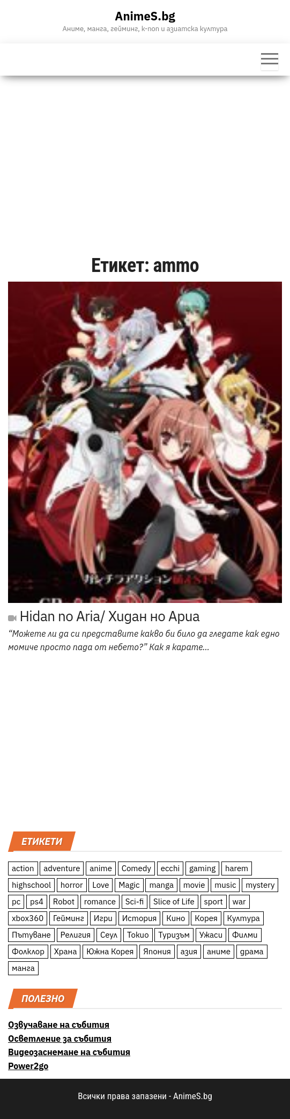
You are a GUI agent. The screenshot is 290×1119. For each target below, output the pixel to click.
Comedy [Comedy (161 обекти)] (136, 868)
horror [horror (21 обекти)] (72, 885)
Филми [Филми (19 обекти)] (245, 935)
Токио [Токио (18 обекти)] (138, 935)
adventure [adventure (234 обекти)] (61, 868)
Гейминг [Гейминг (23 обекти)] (68, 918)
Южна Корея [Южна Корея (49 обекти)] (109, 951)
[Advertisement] (145, 156)
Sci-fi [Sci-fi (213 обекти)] (134, 901)
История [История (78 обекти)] (139, 918)
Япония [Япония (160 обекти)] (157, 951)
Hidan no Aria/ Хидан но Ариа (103, 616)
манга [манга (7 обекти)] (23, 968)
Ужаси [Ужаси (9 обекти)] (211, 935)
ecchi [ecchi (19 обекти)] (170, 868)
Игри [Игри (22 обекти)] (103, 918)
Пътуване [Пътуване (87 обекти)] (31, 935)
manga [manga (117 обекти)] (161, 885)
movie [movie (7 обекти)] (194, 885)
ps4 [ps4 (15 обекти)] (36, 901)
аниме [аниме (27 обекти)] (218, 951)
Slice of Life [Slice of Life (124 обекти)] (174, 901)
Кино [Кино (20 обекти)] (175, 918)
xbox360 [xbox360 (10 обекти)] (27, 918)
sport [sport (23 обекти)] (213, 901)
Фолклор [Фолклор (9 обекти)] (28, 951)
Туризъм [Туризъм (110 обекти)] (174, 935)
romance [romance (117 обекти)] (100, 901)
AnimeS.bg (145, 16)
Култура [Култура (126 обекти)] (243, 918)
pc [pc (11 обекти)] (16, 901)
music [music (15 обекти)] (225, 885)
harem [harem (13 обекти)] (236, 868)
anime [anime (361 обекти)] (101, 868)
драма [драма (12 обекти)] (252, 951)
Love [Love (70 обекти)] (100, 885)
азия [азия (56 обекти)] (189, 951)
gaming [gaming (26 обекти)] (202, 868)
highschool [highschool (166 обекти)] (31, 885)
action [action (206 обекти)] (23, 868)
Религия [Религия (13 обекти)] (76, 935)
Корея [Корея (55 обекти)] (206, 918)
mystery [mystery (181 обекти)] (260, 885)
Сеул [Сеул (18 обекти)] (108, 935)
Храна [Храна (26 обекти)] (65, 951)
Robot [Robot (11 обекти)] (64, 901)
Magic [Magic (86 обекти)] (128, 885)
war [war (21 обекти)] (239, 901)
